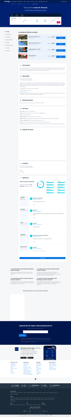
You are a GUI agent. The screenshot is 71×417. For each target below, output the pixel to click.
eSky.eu (30, 408)
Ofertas (28, 1)
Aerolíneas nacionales (26, 367)
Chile (17, 392)
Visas (37, 1)
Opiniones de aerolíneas (27, 368)
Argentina (11, 392)
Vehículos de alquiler (14, 368)
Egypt (11, 404)
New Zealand (44, 404)
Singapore (35, 404)
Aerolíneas (25, 365)
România (39, 399)
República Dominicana (34, 392)
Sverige (43, 399)
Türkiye (39, 404)
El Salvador (21, 392)
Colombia (24, 392)
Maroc (16, 404)
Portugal (33, 399)
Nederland (20, 399)
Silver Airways (38, 371)
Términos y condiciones (53, 365)
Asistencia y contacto (52, 369)
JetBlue (37, 367)
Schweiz (52, 399)
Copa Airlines (38, 373)
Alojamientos (20, 1)
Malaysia (32, 404)
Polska (31, 399)
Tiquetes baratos (13, 365)
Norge (24, 399)
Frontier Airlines (38, 368)
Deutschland (35, 397)
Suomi (50, 399)
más (47, 415)
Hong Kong (28, 404)
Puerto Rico (12, 394)
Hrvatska (48, 397)
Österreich (27, 399)
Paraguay (16, 394)
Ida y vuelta (14, 18)
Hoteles (12, 367)
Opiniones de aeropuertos (27, 370)
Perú (57, 392)
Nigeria (19, 404)
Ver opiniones (42, 258)
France (42, 397)
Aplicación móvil (42, 1)
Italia (54, 397)
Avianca (37, 374)
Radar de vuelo (25, 364)
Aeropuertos (25, 369)
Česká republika (26, 397)
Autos (25, 1)
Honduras (44, 392)
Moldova (17, 399)
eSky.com (33, 408)
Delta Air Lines (38, 369)
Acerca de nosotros (52, 363)
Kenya (14, 404)
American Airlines (39, 364)
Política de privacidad (52, 368)
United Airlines (38, 365)
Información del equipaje (27, 373)
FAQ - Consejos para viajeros (28, 374)
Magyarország (12, 399)
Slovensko (46, 399)
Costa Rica (28, 392)
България (21, 397)
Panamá (55, 392)
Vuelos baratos (14, 1)
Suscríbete (22, 335)
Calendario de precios (26, 371)
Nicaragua (51, 392)
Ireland (51, 397)
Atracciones (32, 1)
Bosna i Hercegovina (16, 397)
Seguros (12, 371)
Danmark (31, 397)
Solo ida (20, 18)
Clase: (56, 18)
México (48, 392)
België (11, 397)
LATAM (37, 370)
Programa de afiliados (52, 364)
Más (46, 1)
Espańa (39, 397)
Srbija (37, 399)
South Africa (23, 404)
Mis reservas (51, 367)
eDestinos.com (38, 408)
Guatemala (40, 392)
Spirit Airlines (38, 363)
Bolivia (15, 392)
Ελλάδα (45, 397)
